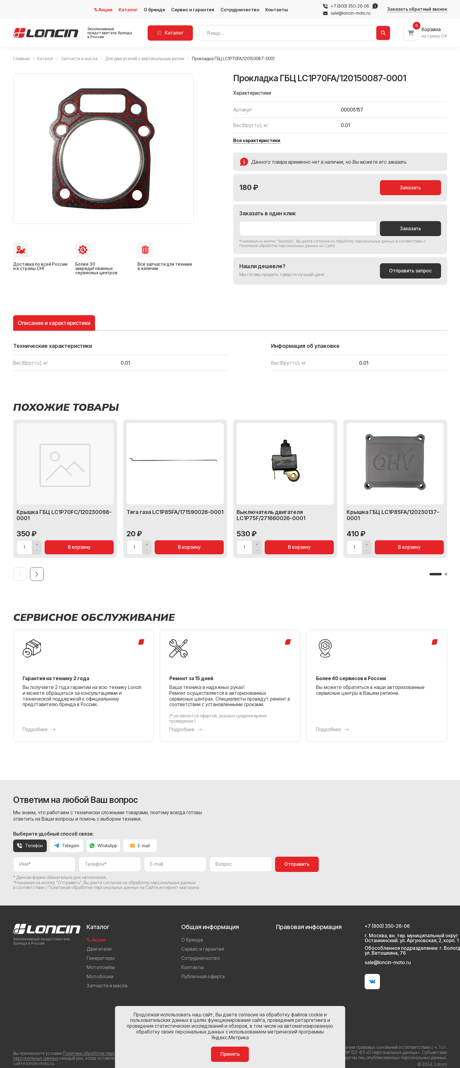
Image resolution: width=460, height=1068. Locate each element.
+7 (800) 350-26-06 (350, 6)
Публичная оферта (203, 976)
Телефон (30, 845)
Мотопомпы (100, 967)
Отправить (297, 864)
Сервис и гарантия (192, 10)
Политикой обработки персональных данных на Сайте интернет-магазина (124, 887)
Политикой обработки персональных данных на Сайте (287, 245)
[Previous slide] (20, 574)
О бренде (154, 10)
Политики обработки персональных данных (107, 1053)
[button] (435, 574)
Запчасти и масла (106, 986)
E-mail (140, 845)
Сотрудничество (239, 10)
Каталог (128, 10)
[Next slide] (37, 574)
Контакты (276, 10)
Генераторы (100, 958)
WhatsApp (103, 845)
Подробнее (39, 729)
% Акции (103, 10)
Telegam (66, 845)
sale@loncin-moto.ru (346, 13)
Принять (230, 1054)
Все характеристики (256, 140)
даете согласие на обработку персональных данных (348, 241)
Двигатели (99, 949)
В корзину (79, 547)
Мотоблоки (99, 976)
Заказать (410, 188)
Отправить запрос (410, 271)
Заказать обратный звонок (417, 9)
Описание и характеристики (54, 323)
